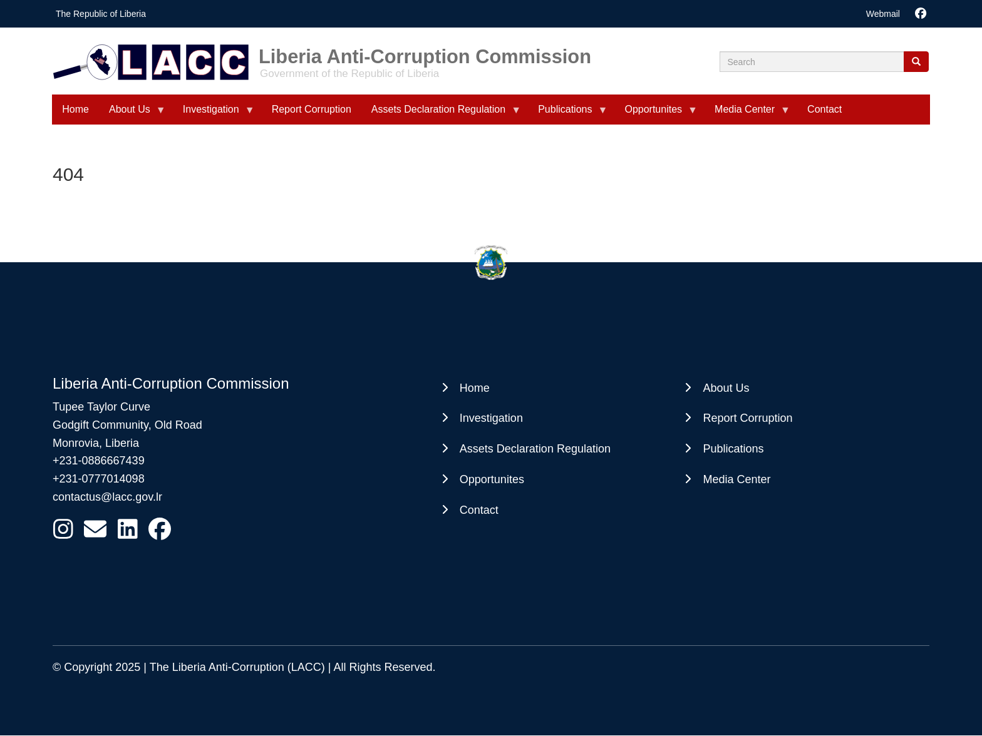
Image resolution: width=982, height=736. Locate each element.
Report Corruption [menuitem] (311, 109)
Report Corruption (747, 418)
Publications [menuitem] (567, 114)
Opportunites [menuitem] (655, 114)
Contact (479, 510)
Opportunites (492, 479)
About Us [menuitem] (132, 114)
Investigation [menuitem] (213, 114)
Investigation (491, 418)
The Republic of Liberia (101, 14)
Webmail (883, 14)
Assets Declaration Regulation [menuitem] (440, 114)
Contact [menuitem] (824, 109)
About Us (726, 388)
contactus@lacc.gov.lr (107, 497)
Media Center (736, 479)
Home (475, 388)
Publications (733, 448)
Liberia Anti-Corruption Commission (425, 52)
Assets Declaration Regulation (535, 448)
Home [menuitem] (75, 109)
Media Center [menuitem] (747, 114)
